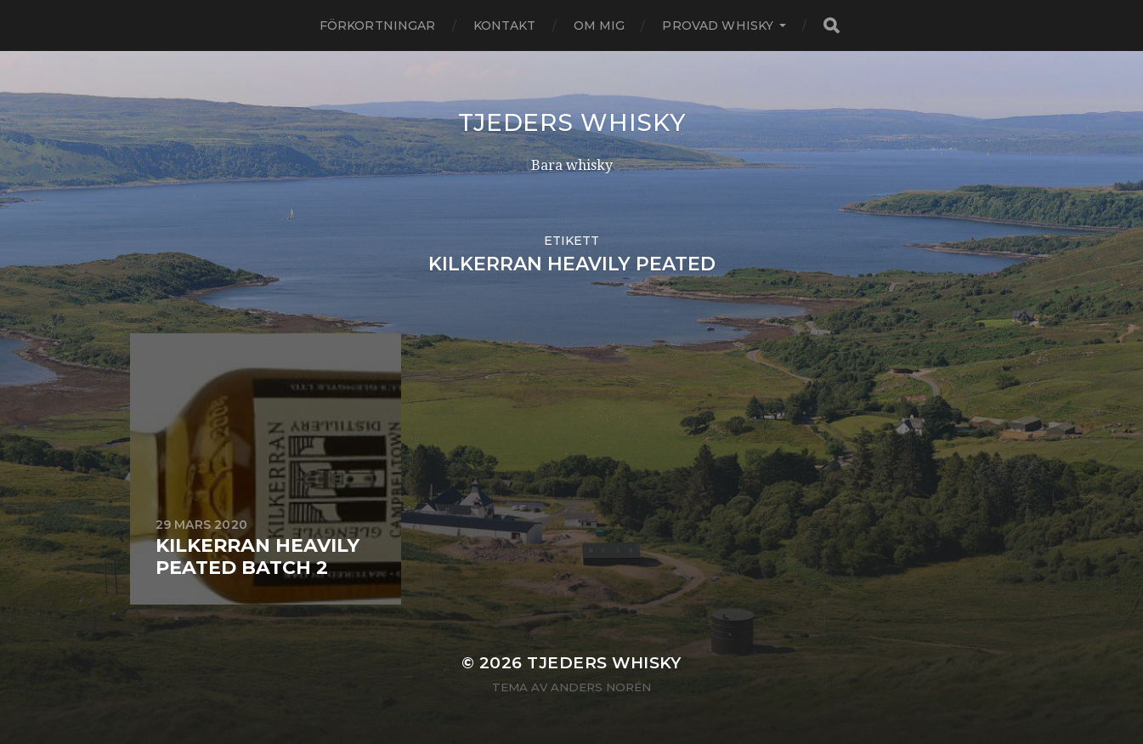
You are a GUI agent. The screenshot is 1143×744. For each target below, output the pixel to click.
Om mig (599, 25)
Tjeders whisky (572, 122)
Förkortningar (378, 25)
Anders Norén (601, 687)
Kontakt (504, 25)
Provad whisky (717, 25)
